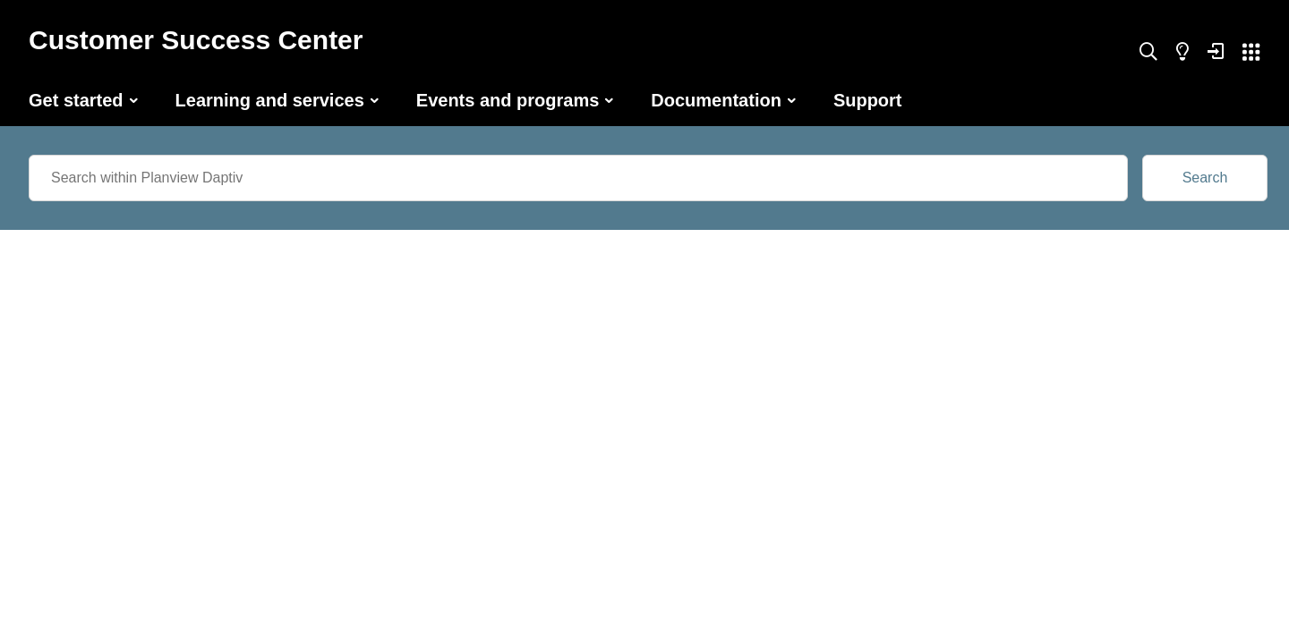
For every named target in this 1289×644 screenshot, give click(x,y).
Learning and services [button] (269, 100)
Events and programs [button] (508, 100)
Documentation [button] (716, 100)
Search (1205, 177)
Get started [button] (76, 100)
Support (867, 100)
